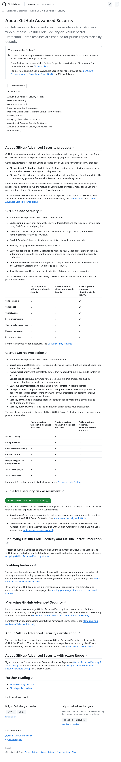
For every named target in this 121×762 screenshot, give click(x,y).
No (21, 712)
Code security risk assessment (38, 530)
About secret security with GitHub (70, 518)
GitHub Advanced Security (53, 10)
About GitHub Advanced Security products (39, 147)
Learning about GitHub (29, 10)
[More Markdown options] (29, 86)
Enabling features (20, 565)
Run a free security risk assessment (34, 491)
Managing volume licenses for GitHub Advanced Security (60, 615)
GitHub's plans (41, 66)
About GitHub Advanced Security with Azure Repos (46, 655)
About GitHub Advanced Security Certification (42, 633)
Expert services (63, 752)
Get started (11, 10)
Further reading (19, 677)
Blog (74, 752)
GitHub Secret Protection (26, 352)
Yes (11, 712)
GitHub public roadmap (21, 688)
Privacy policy (10, 717)
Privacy (35, 752)
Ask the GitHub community (18, 735)
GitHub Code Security (23, 210)
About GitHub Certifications (79, 646)
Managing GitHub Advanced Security (35, 602)
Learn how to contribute (71, 724)
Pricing (51, 752)
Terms (27, 752)
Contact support (13, 739)
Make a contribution (74, 720)
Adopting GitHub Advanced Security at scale (27, 556)
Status (43, 752)
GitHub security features (60, 343)
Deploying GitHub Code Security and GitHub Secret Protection (53, 540)
